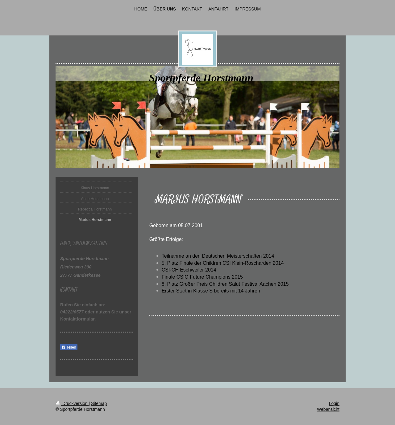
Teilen (68, 347)
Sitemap (99, 403)
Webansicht (328, 409)
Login (334, 403)
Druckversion (72, 403)
